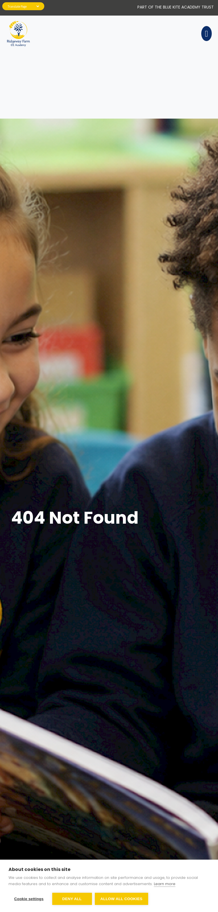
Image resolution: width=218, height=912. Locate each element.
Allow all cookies (121, 899)
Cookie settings (29, 899)
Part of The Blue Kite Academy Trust (175, 7)
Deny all (71, 899)
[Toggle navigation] (205, 33)
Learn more (164, 884)
